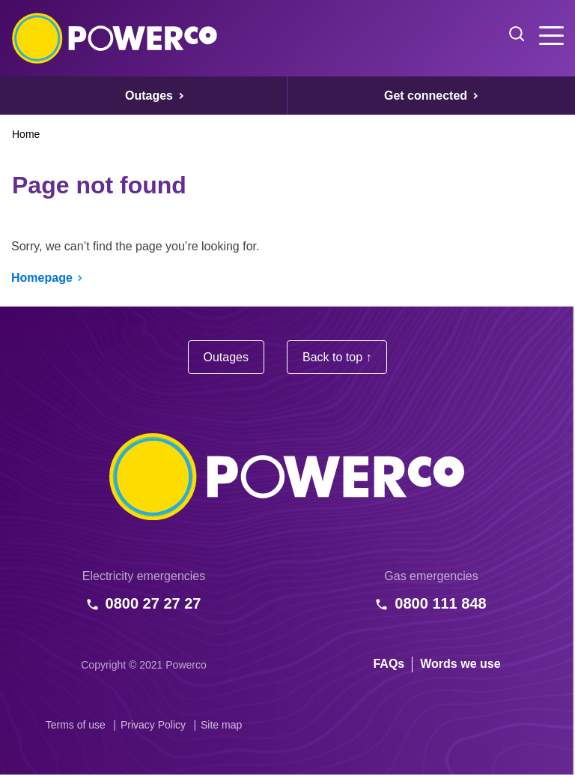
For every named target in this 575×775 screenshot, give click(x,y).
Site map (221, 725)
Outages (226, 357)
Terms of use (76, 725)
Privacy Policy (153, 725)
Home (26, 134)
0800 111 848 (440, 603)
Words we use (460, 663)
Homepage (42, 277)
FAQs (388, 663)
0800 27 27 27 (153, 603)
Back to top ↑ (337, 357)
